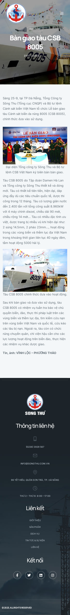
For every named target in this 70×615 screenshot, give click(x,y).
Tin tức (35, 29)
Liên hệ (35, 547)
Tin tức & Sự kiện (35, 540)
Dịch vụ (35, 533)
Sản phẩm (35, 527)
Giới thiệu (35, 520)
